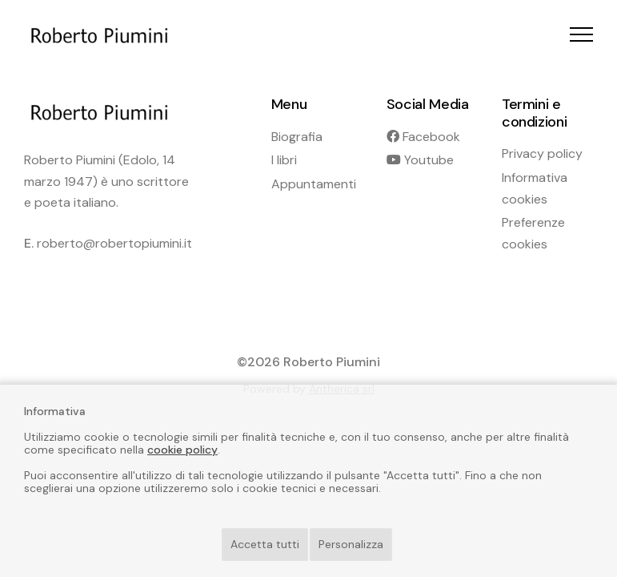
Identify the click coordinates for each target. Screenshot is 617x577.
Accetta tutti (264, 544)
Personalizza (351, 544)
